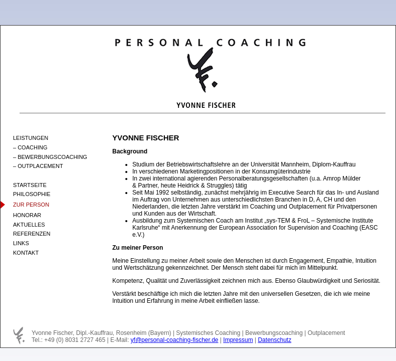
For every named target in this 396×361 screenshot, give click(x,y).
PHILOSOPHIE (32, 194)
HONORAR (27, 215)
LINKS (21, 243)
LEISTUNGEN (30, 138)
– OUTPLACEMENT (38, 166)
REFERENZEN (32, 234)
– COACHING (30, 147)
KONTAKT (26, 253)
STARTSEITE (30, 185)
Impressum (238, 339)
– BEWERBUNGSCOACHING (50, 157)
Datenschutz (274, 339)
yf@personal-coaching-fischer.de (175, 339)
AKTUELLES (29, 225)
